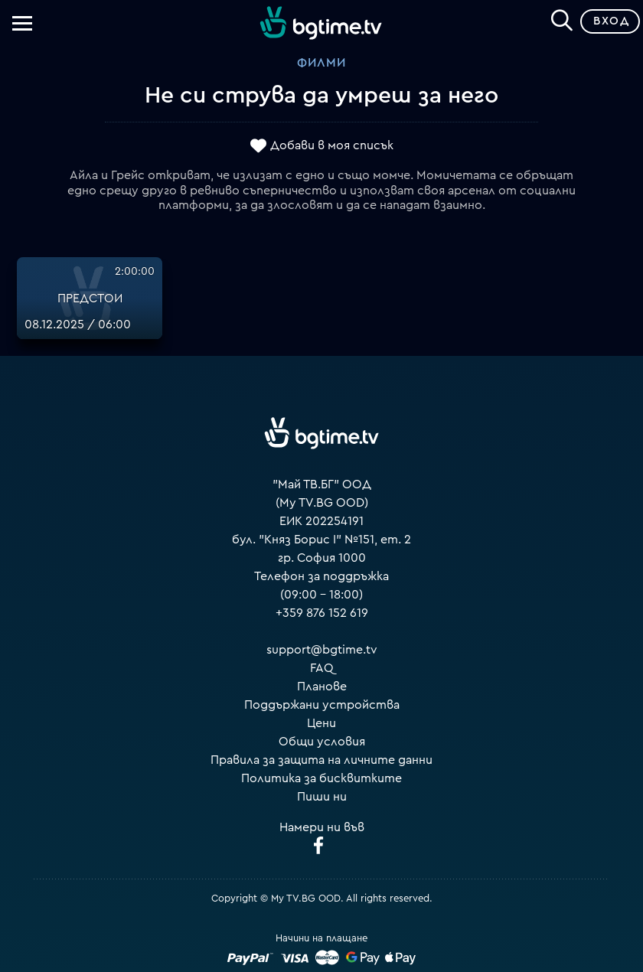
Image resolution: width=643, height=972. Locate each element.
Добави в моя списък (331, 145)
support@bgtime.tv (321, 650)
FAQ (322, 668)
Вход (611, 21)
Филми (321, 63)
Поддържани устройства (322, 705)
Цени (321, 723)
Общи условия (322, 742)
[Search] (562, 18)
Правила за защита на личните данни (321, 760)
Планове (322, 686)
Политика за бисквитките (321, 778)
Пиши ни (322, 797)
